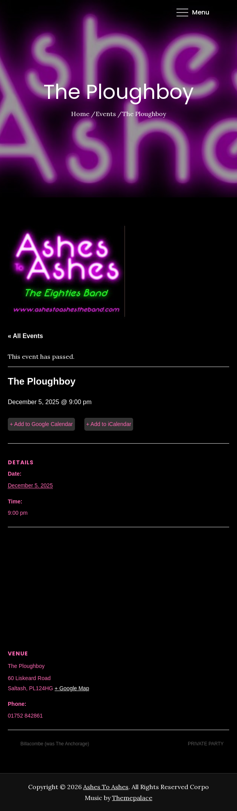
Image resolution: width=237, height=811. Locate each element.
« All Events (25, 336)
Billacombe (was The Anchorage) (54, 744)
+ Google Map (72, 688)
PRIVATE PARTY (206, 744)
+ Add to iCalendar (109, 424)
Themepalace (132, 798)
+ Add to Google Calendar (41, 424)
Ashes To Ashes (105, 787)
